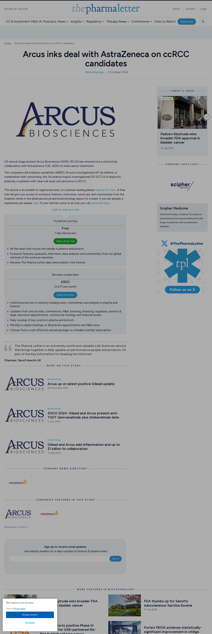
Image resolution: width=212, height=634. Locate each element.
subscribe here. (100, 203)
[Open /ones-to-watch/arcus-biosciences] (18, 514)
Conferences (140, 21)
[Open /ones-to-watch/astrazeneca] (49, 514)
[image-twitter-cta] (182, 268)
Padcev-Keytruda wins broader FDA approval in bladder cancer (180, 138)
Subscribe (186, 21)
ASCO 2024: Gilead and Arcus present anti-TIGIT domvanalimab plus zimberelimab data (83, 415)
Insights (76, 21)
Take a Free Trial (65, 241)
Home (7, 43)
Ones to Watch (164, 21)
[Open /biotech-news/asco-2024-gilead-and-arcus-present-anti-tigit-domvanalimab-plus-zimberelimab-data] (24, 415)
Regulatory (94, 21)
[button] (67, 21)
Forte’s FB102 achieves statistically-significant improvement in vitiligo (173, 629)
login (36, 203)
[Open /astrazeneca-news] (18, 482)
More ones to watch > (16, 527)
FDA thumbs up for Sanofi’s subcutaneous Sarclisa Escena (168, 603)
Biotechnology (94, 72)
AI (40, 21)
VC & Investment (18, 21)
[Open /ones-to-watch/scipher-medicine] (182, 186)
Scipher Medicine (174, 208)
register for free (105, 190)
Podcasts (49, 21)
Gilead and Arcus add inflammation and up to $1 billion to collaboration (84, 446)
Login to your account (65, 209)
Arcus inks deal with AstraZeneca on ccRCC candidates (44, 43)
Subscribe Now (65, 294)
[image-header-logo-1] (106, 9)
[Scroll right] (207, 117)
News (62, 21)
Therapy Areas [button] (116, 21)
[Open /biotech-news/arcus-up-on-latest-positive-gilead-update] (24, 384)
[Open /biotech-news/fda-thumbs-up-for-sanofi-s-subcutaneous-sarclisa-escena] (124, 605)
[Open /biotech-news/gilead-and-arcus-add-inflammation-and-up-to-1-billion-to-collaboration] (24, 447)
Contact (190, 8)
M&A (34, 21)
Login (203, 8)
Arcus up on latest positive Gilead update (81, 384)
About (176, 8)
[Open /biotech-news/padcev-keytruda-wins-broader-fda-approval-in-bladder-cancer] (20, 605)
